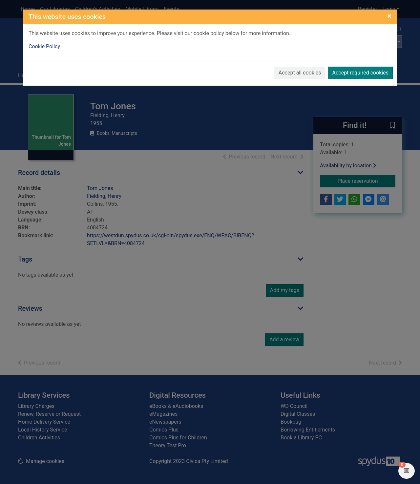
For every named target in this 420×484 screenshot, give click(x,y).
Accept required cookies (360, 73)
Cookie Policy (44, 46)
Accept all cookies (300, 73)
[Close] (389, 16)
